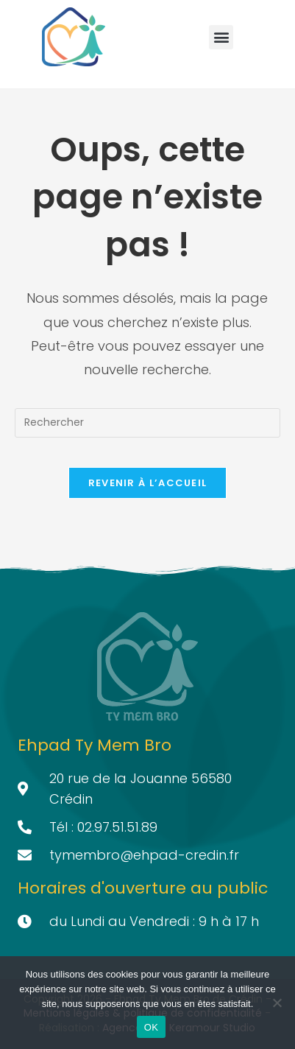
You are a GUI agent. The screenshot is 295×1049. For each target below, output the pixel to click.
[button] (221, 37)
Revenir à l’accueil (147, 483)
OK (151, 1027)
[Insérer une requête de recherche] (147, 423)
